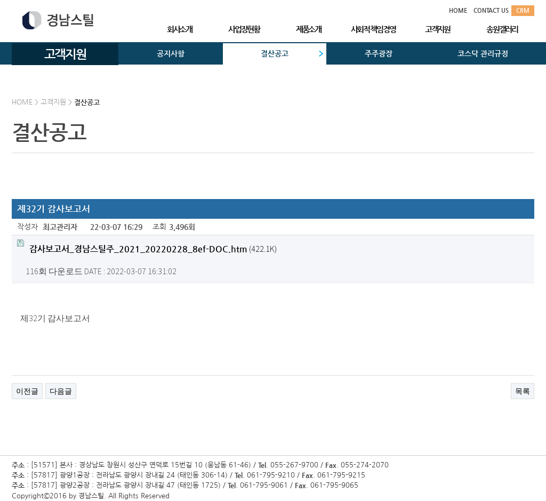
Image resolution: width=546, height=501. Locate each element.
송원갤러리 (502, 29)
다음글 (61, 391)
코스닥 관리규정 (482, 53)
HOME (458, 10)
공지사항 (170, 53)
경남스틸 (57, 20)
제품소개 (308, 29)
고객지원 (437, 29)
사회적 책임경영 (373, 29)
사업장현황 (244, 29)
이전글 (27, 391)
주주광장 (378, 53)
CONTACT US (491, 10)
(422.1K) (147, 247)
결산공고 (274, 53)
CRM (522, 10)
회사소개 (179, 29)
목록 (522, 391)
